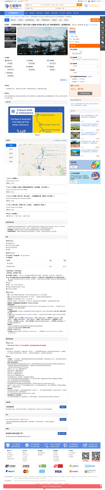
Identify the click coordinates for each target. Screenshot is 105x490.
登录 (15, 1)
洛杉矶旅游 (38, 476)
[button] (10, 37)
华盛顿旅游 (44, 476)
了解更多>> (73, 167)
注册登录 (9, 453)
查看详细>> (73, 181)
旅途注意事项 (10, 458)
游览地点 (7, 93)
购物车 (81, 1)
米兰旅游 (95, 476)
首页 (26, 13)
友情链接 (59, 483)
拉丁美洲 (62, 13)
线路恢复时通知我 (76, 53)
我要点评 (63, 419)
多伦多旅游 (84, 476)
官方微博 (71, 456)
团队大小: (71, 41)
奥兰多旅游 (67, 476)
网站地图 (67, 483)
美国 (11, 16)
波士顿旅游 (62, 476)
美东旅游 (16, 476)
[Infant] (96, 59)
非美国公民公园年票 (25, 279)
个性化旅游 (56, 460)
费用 (38, 20)
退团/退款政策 (45, 20)
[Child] (89, 59)
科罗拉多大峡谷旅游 (34, 480)
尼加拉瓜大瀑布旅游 (18, 480)
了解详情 (89, 76)
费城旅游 (73, 476)
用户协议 (45, 483)
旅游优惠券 (56, 456)
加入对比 (94, 25)
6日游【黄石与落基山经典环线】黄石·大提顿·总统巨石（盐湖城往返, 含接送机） (90, 151)
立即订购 (73, 45)
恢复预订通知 (95, 20)
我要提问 (63, 407)
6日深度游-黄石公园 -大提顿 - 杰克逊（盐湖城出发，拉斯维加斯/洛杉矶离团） (89, 142)
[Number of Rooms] (79, 57)
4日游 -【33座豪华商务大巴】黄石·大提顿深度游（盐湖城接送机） (90, 116)
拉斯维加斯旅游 (31, 476)
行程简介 (20, 20)
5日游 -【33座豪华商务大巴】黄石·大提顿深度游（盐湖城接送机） (90, 133)
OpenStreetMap (60, 175)
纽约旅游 (25, 476)
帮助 (93, 1)
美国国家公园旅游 (62, 480)
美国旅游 (32, 13)
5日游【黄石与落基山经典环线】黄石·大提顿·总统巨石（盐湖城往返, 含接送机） (90, 125)
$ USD (98, 1)
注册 (23, 1)
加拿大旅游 (39, 13)
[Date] (81, 51)
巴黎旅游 (90, 476)
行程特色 (7, 85)
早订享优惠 (56, 458)
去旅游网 (7, 16)
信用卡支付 (25, 454)
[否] (82, 79)
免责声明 (52, 483)
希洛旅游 (55, 480)
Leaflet (55, 175)
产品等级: (71, 36)
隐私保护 (38, 483)
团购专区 (69, 13)
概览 (7, 20)
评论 (60, 20)
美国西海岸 (17, 16)
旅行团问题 (10, 454)
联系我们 (71, 454)
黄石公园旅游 (26, 480)
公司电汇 (24, 460)
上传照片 (62, 433)
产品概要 (7, 57)
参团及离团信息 (30, 20)
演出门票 (76, 13)
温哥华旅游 (78, 476)
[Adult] (81, 59)
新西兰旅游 (54, 13)
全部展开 (63, 140)
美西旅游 (20, 476)
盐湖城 (23, 16)
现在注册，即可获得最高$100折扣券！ (72, 485)
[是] (78, 79)
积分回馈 (55, 454)
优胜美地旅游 (43, 480)
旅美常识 (9, 456)
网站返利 (55, 453)
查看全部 (64, 80)
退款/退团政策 (41, 453)
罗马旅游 (16, 478)
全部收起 (57, 140)
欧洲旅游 (47, 13)
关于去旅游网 (72, 453)
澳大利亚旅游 (43, 478)
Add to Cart (85, 93)
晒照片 (66, 20)
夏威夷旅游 (50, 476)
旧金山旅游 (56, 476)
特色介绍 (13, 20)
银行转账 (24, 458)
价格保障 (40, 454)
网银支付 (24, 453)
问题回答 (54, 20)
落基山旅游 (49, 480)
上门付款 (24, 456)
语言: (70, 39)
